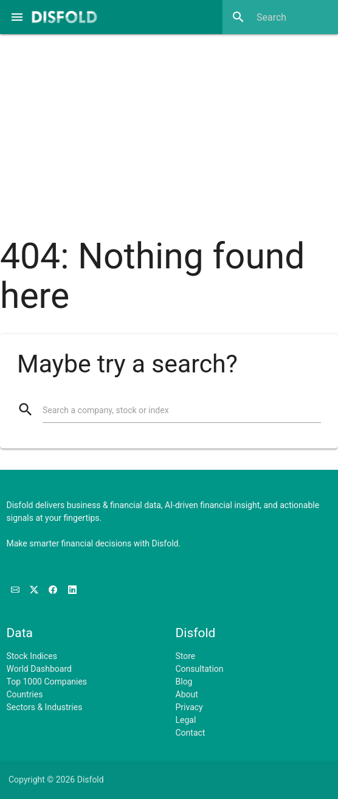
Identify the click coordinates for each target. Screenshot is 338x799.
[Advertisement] (169, 128)
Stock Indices (32, 656)
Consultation (200, 669)
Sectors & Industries (45, 707)
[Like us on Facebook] (53, 590)
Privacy (189, 707)
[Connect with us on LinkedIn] (72, 590)
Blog (184, 681)
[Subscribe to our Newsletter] (16, 590)
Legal (186, 720)
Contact (190, 733)
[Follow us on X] (35, 590)
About (187, 694)
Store (186, 656)
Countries (25, 694)
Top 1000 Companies (47, 681)
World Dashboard (39, 669)
